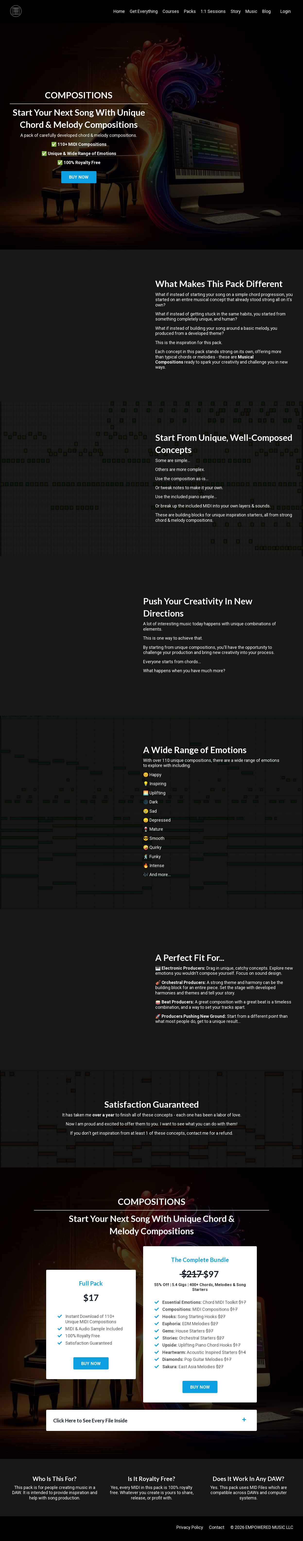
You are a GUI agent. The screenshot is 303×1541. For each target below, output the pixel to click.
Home (118, 11)
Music (251, 11)
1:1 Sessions (212, 11)
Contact (216, 1529)
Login (285, 11)
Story (235, 11)
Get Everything (143, 11)
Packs (190, 11)
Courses (170, 11)
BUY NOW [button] (79, 177)
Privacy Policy (189, 1529)
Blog (266, 11)
